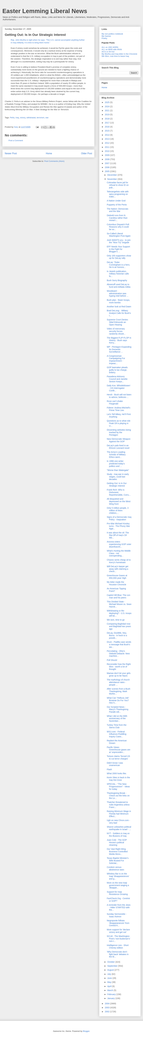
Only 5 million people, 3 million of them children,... (118, 510)
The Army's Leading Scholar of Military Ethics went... (116, 454)
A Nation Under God (116, 200)
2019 (107, 114)
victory (22, 117)
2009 (107, 155)
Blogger (86, 1031)
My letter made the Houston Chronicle (116, 583)
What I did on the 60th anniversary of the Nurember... (117, 718)
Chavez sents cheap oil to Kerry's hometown (119, 561)
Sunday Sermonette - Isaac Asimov (116, 915)
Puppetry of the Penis (117, 204)
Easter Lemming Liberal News (44, 11)
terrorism (40, 117)
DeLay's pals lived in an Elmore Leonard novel (118, 446)
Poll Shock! (112, 660)
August (110, 970)
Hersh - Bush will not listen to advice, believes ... (119, 395)
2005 (107, 171)
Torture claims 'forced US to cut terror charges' (118, 757)
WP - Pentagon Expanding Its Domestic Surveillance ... (119, 349)
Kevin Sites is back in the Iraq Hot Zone (118, 778)
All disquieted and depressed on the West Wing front (118, 501)
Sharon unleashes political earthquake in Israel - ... (119, 828)
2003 (107, 1007)
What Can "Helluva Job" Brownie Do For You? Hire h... (118, 700)
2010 (107, 151)
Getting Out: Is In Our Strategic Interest (117, 484)
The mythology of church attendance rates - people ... (118, 682)
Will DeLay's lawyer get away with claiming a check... (117, 569)
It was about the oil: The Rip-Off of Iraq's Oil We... (118, 535)
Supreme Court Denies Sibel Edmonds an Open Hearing (117, 322)
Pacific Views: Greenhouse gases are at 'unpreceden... (118, 750)
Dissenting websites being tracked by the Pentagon (119, 432)
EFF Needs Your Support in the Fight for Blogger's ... (118, 249)
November (112, 179)
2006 (107, 167)
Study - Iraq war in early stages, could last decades (118, 476)
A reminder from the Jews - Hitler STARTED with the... (118, 907)
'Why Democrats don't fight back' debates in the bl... (118, 954)
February (111, 994)
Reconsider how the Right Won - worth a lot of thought (119, 666)
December (112, 175)
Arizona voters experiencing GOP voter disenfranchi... (119, 544)
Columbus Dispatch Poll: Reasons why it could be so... (118, 227)
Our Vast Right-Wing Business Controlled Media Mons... (117, 851)
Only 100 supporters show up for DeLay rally (119, 256)
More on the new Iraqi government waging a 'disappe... (118, 885)
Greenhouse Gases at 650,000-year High (117, 576)
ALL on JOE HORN (110, 47)
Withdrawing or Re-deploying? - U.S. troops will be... (119, 613)
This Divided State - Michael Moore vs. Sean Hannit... (119, 604)
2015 (107, 131)
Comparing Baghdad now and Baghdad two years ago (119, 626)
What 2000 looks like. (117, 773)
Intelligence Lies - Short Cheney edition (118, 946)
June (109, 978)
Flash (109, 769)
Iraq (17, 117)
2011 (107, 147)
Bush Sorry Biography (117, 280)
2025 (107, 102)
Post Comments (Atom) (54, 161)
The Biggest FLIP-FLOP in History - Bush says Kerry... (119, 340)
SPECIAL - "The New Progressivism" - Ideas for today (118, 786)
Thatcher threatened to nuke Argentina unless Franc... (118, 804)
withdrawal (31, 117)
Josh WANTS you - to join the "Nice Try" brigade (119, 241)
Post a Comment (15, 140)
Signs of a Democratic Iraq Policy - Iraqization (119, 518)
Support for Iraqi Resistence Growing (117, 893)
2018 (107, 119)
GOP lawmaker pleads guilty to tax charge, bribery (117, 370)
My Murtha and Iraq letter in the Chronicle (119, 54)
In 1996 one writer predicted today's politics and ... (116, 463)
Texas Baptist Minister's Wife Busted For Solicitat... (118, 860)
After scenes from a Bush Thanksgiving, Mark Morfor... (118, 691)
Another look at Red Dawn (119, 306)
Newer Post (11, 153)
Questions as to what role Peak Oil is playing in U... (118, 423)
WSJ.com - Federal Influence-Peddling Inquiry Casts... (116, 734)
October (111, 962)
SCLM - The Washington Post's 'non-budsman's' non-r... (118, 938)
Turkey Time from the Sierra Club (116, 726)
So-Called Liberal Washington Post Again (118, 234)
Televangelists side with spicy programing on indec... (118, 194)
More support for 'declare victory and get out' (118, 930)
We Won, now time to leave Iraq (115, 56)
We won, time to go (116, 620)
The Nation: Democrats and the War (117, 210)
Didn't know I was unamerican (115, 764)
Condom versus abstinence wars (115, 868)
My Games (106, 36)
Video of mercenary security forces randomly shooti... (116, 331)
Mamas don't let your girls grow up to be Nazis (118, 674)
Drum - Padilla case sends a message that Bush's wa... (119, 644)
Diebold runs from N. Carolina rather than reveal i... (117, 218)
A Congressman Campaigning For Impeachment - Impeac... (116, 360)
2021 (107, 110)
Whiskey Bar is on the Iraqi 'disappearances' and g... (118, 876)
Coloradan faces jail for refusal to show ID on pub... (118, 185)
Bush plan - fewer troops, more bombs (118, 301)
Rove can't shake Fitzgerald (115, 402)
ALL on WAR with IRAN (112, 49)
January (111, 998)
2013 (107, 139)
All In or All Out (108, 52)
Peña (12, 117)
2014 (107, 135)
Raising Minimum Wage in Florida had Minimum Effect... (119, 813)
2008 (107, 159)
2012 (107, 143)
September (112, 966)
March (110, 990)
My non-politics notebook (112, 34)
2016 (107, 127)
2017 (107, 123)
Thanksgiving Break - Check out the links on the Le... (118, 795)
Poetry (104, 38)
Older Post (86, 153)
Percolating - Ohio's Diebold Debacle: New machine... (118, 653)
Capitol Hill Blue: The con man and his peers (118, 596)
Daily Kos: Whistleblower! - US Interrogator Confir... (118, 388)
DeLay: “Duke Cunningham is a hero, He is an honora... (118, 264)
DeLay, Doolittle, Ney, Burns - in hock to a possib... (117, 635)
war (47, 117)
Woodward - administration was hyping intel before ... (117, 293)
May (109, 982)
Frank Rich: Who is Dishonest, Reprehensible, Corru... (119, 492)
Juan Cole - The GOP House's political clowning (117, 842)
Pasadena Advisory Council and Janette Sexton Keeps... (117, 379)
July (109, 974)
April (109, 986)
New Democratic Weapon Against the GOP (118, 440)
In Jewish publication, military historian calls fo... (118, 274)
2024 (107, 106)
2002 (107, 1011)
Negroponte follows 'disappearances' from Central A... (118, 923)
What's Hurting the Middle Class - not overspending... (119, 553)
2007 (107, 163)
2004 (107, 1003)
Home (49, 153)
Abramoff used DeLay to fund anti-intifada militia (118, 285)
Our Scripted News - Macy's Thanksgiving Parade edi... (117, 709)
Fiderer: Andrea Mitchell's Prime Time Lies (118, 409)
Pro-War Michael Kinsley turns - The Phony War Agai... (118, 526)
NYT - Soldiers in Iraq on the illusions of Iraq (118, 834)
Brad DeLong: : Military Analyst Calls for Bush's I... (119, 313)
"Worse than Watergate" (118, 470)
